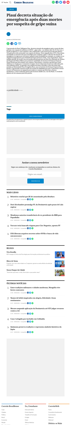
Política (4, 415)
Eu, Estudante (31, 406)
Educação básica (29, 409)
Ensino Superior (29, 412)
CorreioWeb (53, 406)
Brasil (3, 417)
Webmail (50, 420)
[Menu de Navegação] (5, 2)
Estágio (27, 417)
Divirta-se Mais (55, 423)
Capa (3, 409)
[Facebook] (57, 3)
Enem (26, 420)
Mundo (3, 422)
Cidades (4, 412)
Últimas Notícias (29, 422)
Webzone (51, 417)
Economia (4, 420)
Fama (49, 409)
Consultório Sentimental (55, 412)
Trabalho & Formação (31, 415)
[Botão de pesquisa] (10, 2)
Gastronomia (52, 415)
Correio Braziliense (10, 406)
